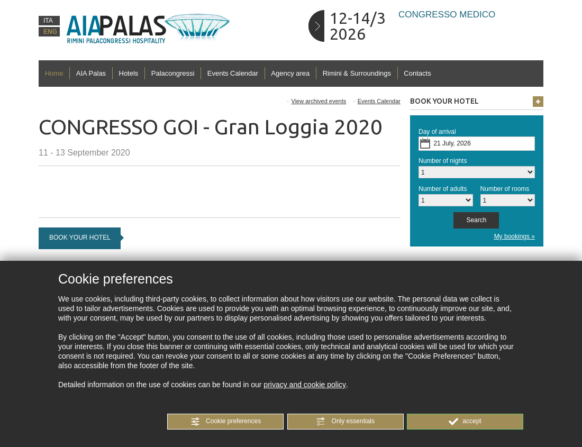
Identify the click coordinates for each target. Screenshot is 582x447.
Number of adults (443, 189)
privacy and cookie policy (304, 384)
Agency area (290, 73)
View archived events (319, 101)
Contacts (417, 73)
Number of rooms (505, 189)
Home (54, 73)
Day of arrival (437, 131)
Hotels (129, 73)
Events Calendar (232, 73)
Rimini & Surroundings (357, 73)
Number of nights (443, 161)
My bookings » (514, 236)
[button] (225, 422)
